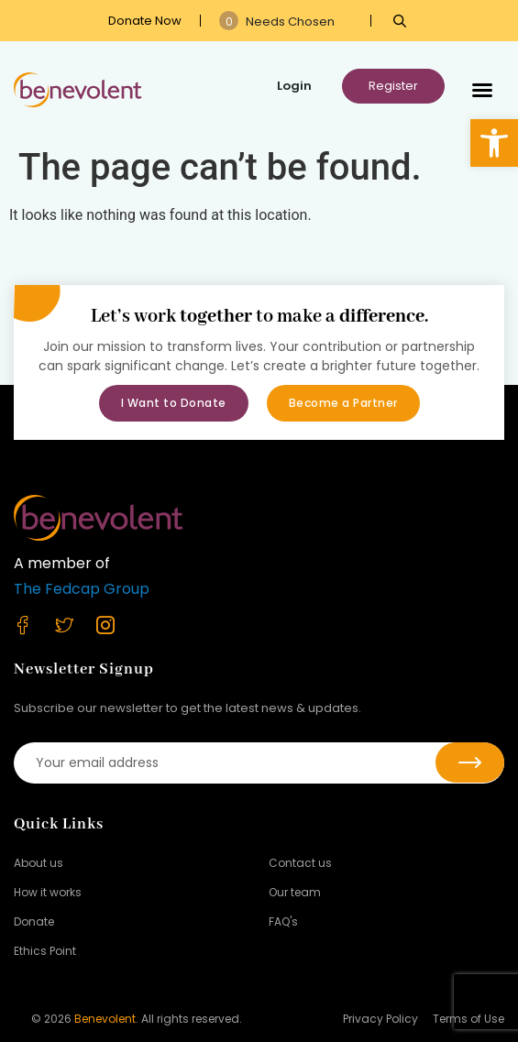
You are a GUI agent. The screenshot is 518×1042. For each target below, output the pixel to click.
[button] (494, 143)
